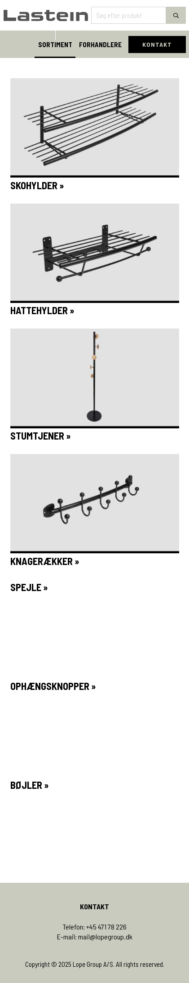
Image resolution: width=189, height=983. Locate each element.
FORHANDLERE (100, 44)
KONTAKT (157, 44)
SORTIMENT (55, 44)
